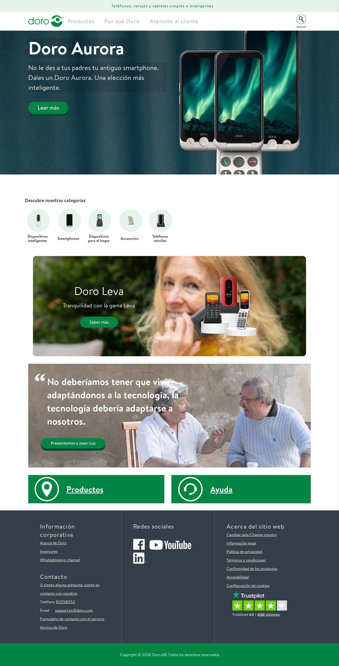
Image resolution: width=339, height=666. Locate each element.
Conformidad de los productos (252, 568)
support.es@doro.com (74, 610)
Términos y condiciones (246, 560)
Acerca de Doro (53, 543)
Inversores (49, 551)
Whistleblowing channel (60, 560)
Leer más (51, 109)
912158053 (65, 601)
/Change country (262, 534)
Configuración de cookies (247, 585)
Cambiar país (237, 534)
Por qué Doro (129, 21)
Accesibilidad (237, 577)
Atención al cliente (181, 21)
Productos (88, 21)
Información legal (241, 543)
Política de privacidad (244, 551)
